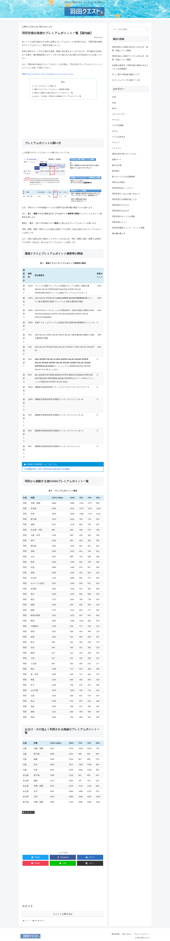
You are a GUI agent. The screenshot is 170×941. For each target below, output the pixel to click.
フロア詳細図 (117, 125)
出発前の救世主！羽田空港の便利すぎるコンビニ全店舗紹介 (130, 67)
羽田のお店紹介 (118, 182)
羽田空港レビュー (119, 222)
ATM (114, 97)
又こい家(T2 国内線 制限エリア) (125, 74)
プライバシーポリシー (141, 934)
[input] (130, 29)
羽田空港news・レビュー (123, 188)
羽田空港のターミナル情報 (123, 216)
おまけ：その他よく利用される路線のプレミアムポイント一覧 (57, 96)
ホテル (115, 131)
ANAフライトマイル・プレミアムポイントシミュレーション (47, 74)
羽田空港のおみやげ (120, 211)
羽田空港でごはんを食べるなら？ (126, 194)
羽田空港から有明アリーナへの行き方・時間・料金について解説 (130, 58)
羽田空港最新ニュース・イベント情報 (128, 228)
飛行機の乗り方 (28, 812)
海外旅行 (116, 171)
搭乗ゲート (117, 160)
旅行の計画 (117, 165)
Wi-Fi (114, 108)
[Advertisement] (63, 118)
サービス (116, 120)
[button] (147, 29)
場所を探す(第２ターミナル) (124, 154)
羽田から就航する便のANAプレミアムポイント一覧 (53, 93)
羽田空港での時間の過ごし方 (124, 199)
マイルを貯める (118, 137)
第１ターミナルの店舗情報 (123, 177)
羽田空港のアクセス (120, 205)
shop (114, 103)
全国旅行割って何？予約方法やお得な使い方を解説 (48, 469)
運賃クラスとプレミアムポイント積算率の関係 (51, 89)
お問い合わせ (126, 934)
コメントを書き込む (63, 914)
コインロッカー (118, 114)
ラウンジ (116, 142)
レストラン (117, 148)
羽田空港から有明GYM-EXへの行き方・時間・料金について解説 (130, 49)
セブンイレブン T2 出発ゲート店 (126, 80)
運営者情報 (115, 934)
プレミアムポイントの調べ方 (45, 86)
